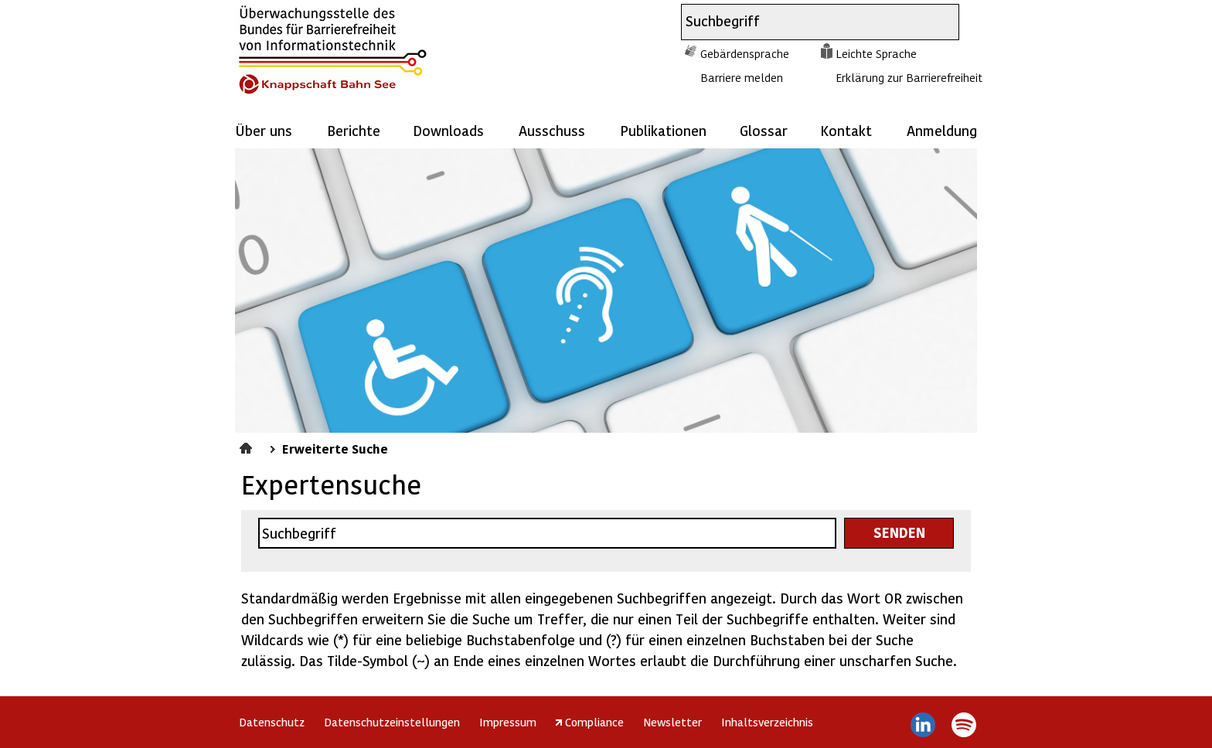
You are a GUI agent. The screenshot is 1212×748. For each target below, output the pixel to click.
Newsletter (672, 722)
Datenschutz (272, 722)
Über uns (263, 130)
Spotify (963, 724)
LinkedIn (923, 724)
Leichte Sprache (876, 53)
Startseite (247, 446)
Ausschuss (552, 130)
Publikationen (663, 130)
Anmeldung (942, 130)
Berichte (353, 130)
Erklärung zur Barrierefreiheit (909, 77)
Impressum (507, 722)
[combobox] (806, 22)
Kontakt (846, 130)
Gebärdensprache (744, 53)
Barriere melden (741, 77)
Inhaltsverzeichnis (767, 722)
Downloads (448, 130)
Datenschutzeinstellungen (392, 722)
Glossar (764, 130)
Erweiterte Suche (335, 448)
